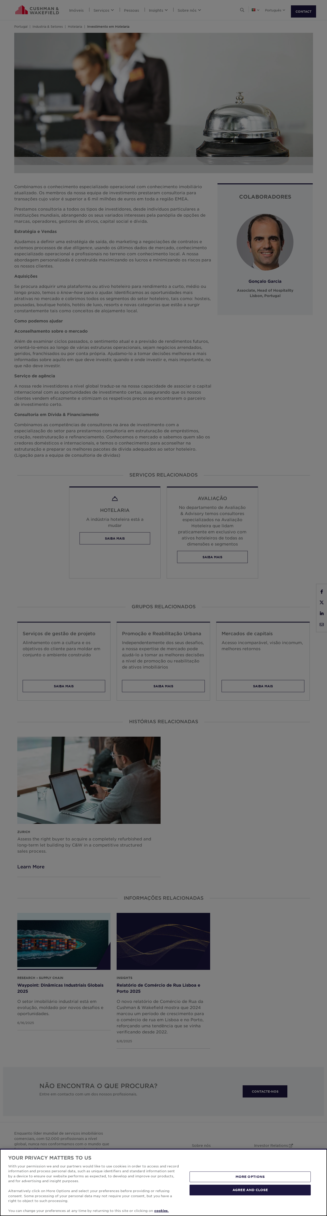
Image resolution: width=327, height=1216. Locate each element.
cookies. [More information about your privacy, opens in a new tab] (161, 1211)
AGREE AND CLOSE (250, 1190)
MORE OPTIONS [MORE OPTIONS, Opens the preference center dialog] (250, 1177)
